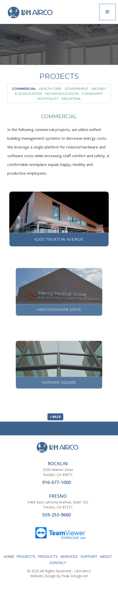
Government (76, 89)
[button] (107, 12)
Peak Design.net (75, 576)
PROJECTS (26, 557)
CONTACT (57, 563)
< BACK (55, 416)
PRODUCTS (48, 557)
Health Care (50, 89)
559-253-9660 (56, 515)
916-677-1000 (56, 482)
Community (92, 94)
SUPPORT (88, 557)
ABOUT (106, 557)
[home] (29, 12)
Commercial (24, 89)
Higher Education (62, 94)
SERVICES (69, 557)
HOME (9, 557)
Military (98, 89)
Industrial (71, 99)
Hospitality (47, 99)
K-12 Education (28, 94)
